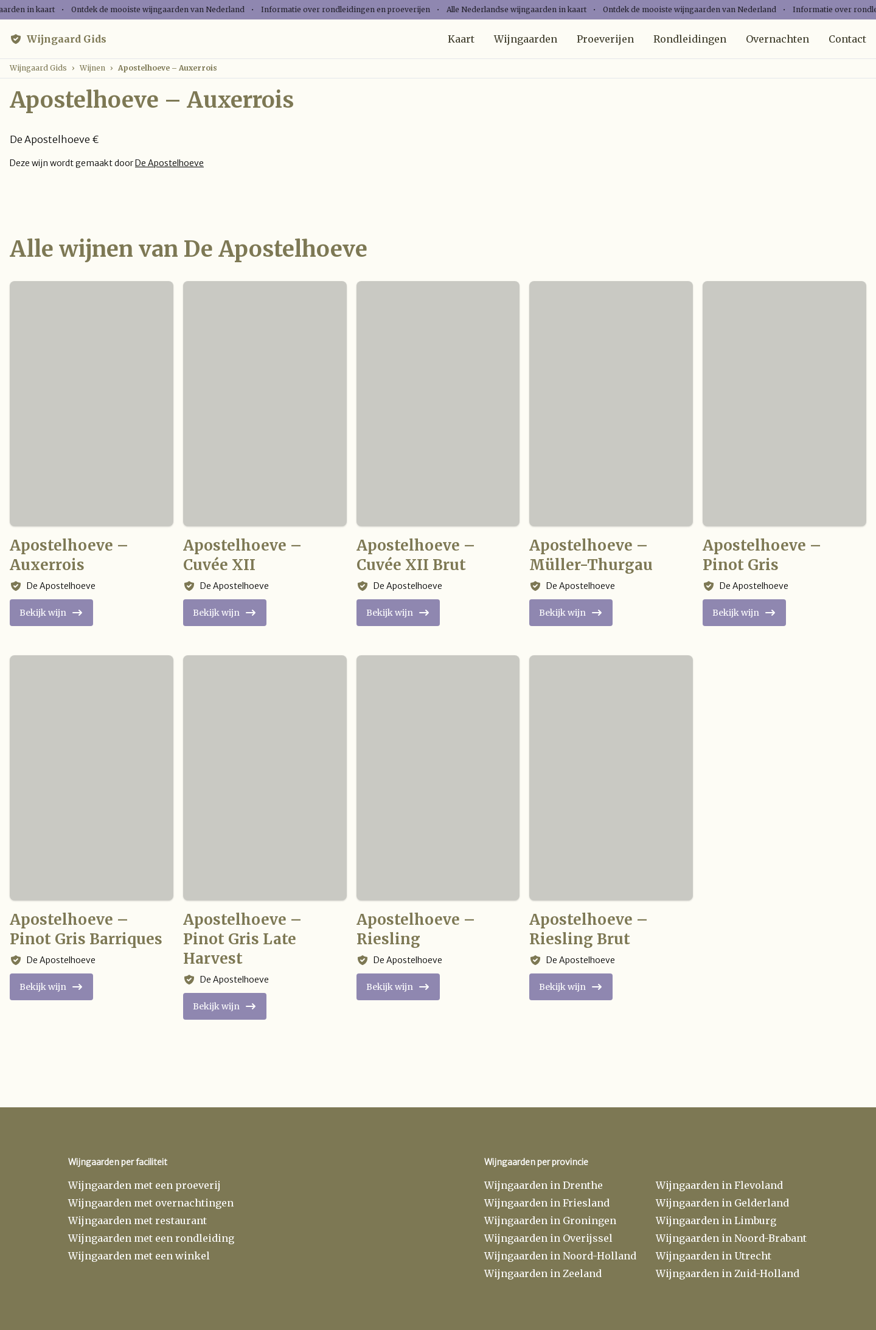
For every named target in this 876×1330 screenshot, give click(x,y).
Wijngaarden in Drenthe (543, 1185)
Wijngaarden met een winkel (139, 1256)
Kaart (461, 39)
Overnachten (777, 39)
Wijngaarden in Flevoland (719, 1185)
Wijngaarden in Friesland (547, 1203)
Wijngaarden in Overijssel (548, 1238)
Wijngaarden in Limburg (716, 1220)
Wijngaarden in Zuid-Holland (727, 1273)
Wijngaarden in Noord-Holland (560, 1256)
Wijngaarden (525, 39)
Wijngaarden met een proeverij (144, 1185)
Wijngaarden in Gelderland (722, 1203)
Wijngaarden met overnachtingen (151, 1203)
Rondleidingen (689, 39)
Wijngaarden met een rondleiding (151, 1238)
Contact (847, 39)
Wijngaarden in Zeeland (543, 1273)
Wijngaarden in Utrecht (713, 1256)
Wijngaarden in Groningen (550, 1220)
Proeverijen (605, 39)
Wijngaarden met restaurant (137, 1220)
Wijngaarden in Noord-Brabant (731, 1238)
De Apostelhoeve (169, 163)
